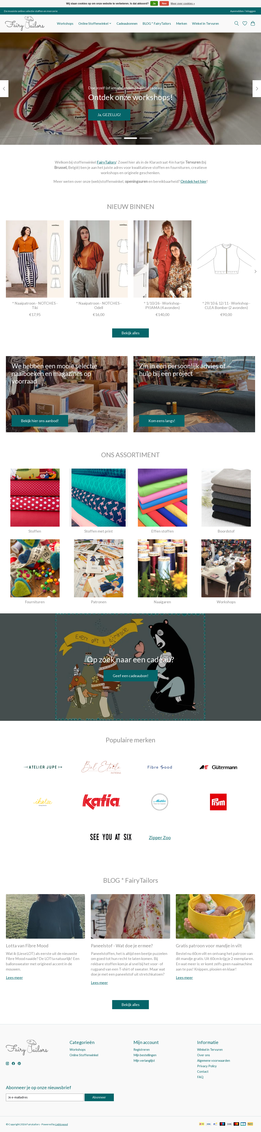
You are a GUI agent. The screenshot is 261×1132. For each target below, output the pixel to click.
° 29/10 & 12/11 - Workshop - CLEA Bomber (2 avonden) (226, 305)
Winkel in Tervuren (205, 23)
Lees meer (14, 977)
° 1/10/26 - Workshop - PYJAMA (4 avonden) (162, 305)
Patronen (98, 602)
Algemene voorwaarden (213, 1060)
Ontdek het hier (193, 181)
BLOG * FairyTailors (157, 23)
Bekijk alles (130, 333)
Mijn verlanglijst (144, 1060)
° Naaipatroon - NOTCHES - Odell (98, 305)
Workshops (65, 23)
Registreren (141, 1049)
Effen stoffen (162, 531)
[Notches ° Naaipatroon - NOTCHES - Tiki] (35, 259)
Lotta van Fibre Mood (27, 945)
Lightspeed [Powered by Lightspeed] (61, 1124)
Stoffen (34, 531)
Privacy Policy (207, 1066)
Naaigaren (162, 602)
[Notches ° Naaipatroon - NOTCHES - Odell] (99, 259)
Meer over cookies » (183, 3)
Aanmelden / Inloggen (243, 11)
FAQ (200, 1077)
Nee (164, 3)
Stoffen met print (98, 531)
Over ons (203, 1055)
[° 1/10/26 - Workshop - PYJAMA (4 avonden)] (162, 259)
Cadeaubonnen (127, 23)
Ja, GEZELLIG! (109, 115)
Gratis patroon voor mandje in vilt (209, 945)
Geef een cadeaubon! (130, 676)
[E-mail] (45, 1097)
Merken (181, 23)
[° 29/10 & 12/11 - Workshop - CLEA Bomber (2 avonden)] (226, 259)
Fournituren (35, 602)
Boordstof (226, 531)
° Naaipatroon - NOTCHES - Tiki (35, 305)
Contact (203, 1071)
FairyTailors (106, 162)
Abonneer (99, 1097)
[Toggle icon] (236, 23)
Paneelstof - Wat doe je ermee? (122, 945)
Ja (154, 3)
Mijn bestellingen (144, 1055)
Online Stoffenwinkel (84, 1055)
